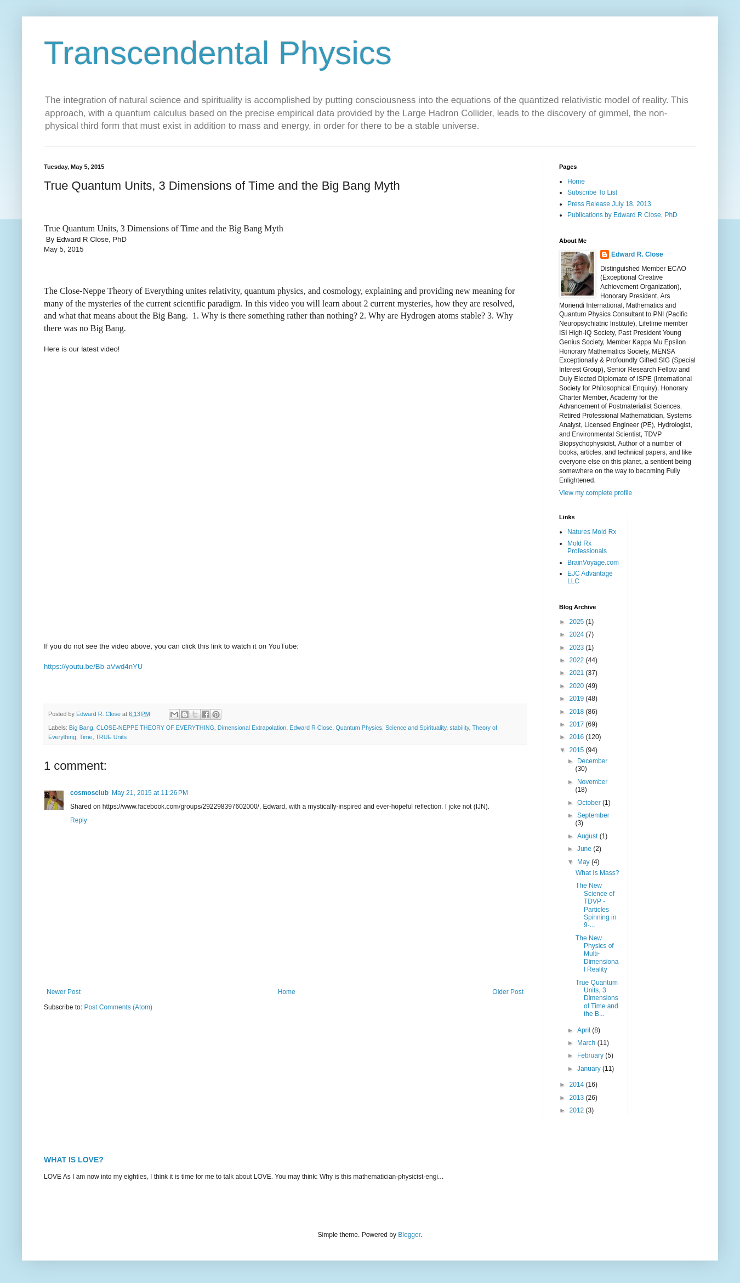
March (587, 1043)
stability (459, 727)
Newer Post (64, 992)
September (593, 815)
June (585, 849)
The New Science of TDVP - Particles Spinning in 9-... (596, 905)
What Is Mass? (597, 873)
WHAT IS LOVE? (74, 1159)
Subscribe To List (592, 192)
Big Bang (81, 727)
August (588, 836)
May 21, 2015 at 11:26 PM (150, 793)
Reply (78, 820)
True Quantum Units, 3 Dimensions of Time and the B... (597, 998)
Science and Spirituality (415, 727)
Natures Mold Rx (591, 532)
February (591, 1055)
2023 (578, 647)
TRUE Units (111, 737)
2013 (578, 1098)
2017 (578, 724)
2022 (578, 660)
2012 (578, 1110)
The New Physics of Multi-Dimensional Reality (597, 954)
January (589, 1068)
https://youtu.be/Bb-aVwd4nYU (93, 666)
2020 (578, 686)
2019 (578, 698)
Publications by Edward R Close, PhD (622, 215)
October (589, 803)
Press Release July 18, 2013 (609, 204)
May (584, 862)
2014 (578, 1084)
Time (86, 737)
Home (286, 992)
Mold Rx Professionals (587, 547)
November (592, 782)
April (584, 1030)
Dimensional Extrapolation (252, 727)
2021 (578, 673)
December (592, 761)
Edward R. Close (637, 254)
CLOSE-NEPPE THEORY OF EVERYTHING (155, 727)
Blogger (409, 1235)
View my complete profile (595, 493)
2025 (578, 622)
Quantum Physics (358, 727)
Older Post (507, 992)
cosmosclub (89, 793)
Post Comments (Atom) (118, 1007)
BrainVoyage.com (593, 562)
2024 (578, 634)
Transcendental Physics (218, 53)
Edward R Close (310, 727)
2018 (578, 712)
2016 (578, 737)
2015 (578, 750)
